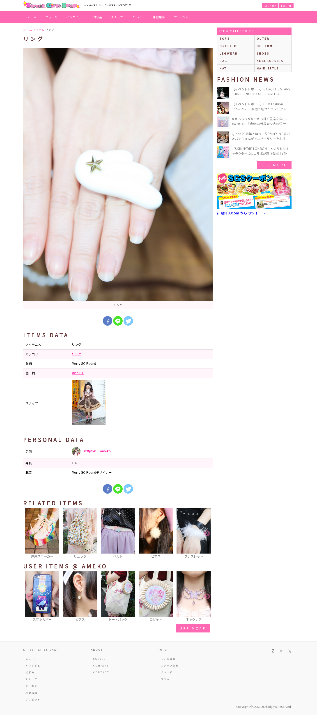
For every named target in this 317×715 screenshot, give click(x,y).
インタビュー (75, 17)
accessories (270, 61)
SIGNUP (270, 5)
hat (223, 68)
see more (193, 628)
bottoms (266, 46)
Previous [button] (28, 533)
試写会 (97, 17)
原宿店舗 (159, 17)
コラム (165, 679)
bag (223, 61)
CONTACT (101, 672)
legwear (229, 53)
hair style (268, 68)
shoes (263, 53)
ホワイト (78, 373)
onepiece (229, 46)
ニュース (51, 17)
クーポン (138, 17)
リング (76, 354)
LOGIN (286, 5)
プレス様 (167, 672)
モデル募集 (168, 658)
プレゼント (181, 17)
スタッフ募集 (170, 665)
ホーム (32, 17)
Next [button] (207, 533)
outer (263, 38)
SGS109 (99, 658)
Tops (225, 38)
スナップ (117, 17)
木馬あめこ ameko (91, 451)
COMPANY (101, 665)
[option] (118, 178)
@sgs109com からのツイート (241, 213)
